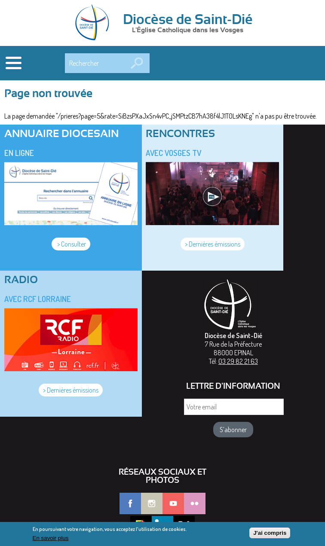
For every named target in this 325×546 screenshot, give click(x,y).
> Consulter (71, 244)
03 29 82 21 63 (238, 361)
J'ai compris (269, 534)
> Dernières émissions (212, 244)
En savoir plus (51, 539)
